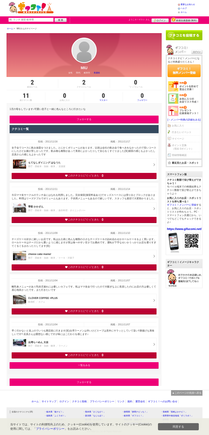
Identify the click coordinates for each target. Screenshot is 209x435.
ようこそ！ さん (139, 19)
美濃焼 (97, 73)
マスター (103, 96)
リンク (121, 401)
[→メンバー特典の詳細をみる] (184, 119)
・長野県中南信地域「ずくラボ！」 (177, 416)
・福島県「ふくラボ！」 (55, 416)
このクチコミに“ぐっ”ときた (84, 176)
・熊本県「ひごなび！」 (94, 412)
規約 (129, 401)
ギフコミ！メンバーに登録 (181, 204)
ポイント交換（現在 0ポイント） (182, 147)
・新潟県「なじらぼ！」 (94, 416)
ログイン (160, 20)
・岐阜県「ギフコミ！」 (133, 416)
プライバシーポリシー (102, 401)
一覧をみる (84, 365)
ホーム (184, 12)
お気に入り (178, 125)
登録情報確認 (179, 155)
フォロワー (142, 96)
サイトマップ (49, 401)
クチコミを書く (184, 35)
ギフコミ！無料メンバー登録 (184, 70)
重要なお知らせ (188, 4)
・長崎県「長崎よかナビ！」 (174, 412)
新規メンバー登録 (184, 20)
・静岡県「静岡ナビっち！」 (135, 412)
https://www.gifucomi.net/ (184, 229)
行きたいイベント (181, 132)
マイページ (178, 138)
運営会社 (140, 401)
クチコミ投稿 (79, 401)
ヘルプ (184, 8)
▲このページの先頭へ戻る (186, 392)
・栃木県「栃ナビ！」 (54, 412)
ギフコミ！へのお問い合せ (162, 401)
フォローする (84, 119)
